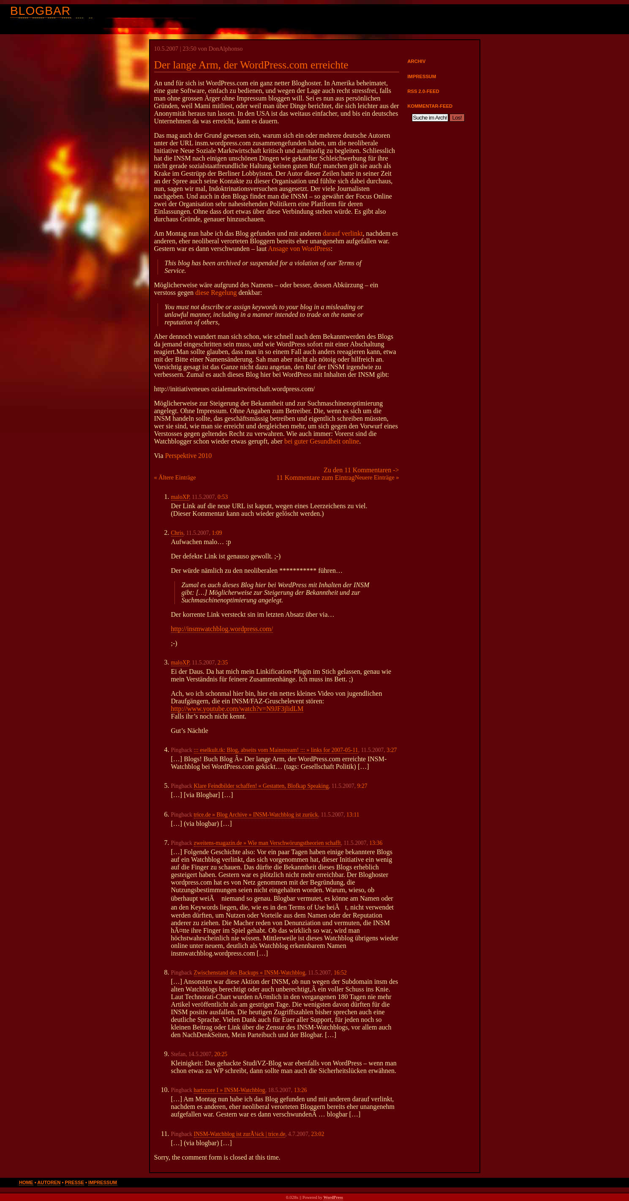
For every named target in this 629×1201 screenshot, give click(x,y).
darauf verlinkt (343, 233)
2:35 (223, 662)
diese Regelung (216, 292)
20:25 (220, 1054)
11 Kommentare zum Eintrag (315, 477)
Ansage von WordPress (299, 248)
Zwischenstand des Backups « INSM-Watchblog (249, 973)
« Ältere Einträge (175, 477)
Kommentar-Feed (430, 106)
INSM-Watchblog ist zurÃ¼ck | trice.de (240, 1134)
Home (26, 1182)
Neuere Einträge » (377, 477)
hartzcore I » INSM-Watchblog (229, 1090)
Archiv (417, 61)
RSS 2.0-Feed (423, 91)
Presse (74, 1182)
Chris (177, 533)
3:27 (392, 750)
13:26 (300, 1090)
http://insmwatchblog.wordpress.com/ (222, 628)
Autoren (48, 1182)
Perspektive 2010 (188, 455)
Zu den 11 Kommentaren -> (361, 470)
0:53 (223, 497)
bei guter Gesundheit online (321, 441)
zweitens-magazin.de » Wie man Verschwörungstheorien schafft (267, 843)
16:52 (340, 973)
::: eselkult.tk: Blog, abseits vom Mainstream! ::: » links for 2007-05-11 (276, 750)
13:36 (375, 843)
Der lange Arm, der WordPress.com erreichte (251, 65)
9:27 (362, 786)
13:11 (352, 815)
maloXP (180, 497)
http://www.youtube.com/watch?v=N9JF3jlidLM (237, 708)
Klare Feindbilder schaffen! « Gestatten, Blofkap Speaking (261, 786)
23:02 (317, 1134)
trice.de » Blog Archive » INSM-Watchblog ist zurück (256, 815)
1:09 (217, 533)
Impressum (422, 76)
